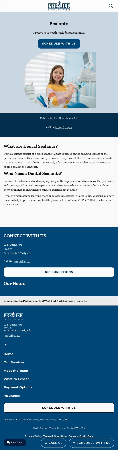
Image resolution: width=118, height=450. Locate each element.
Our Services (14, 362)
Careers (73, 436)
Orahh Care (86, 436)
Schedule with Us (59, 43)
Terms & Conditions (55, 436)
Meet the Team (16, 371)
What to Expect (16, 379)
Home (8, 354)
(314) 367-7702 (63, 127)
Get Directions (59, 272)
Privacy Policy (33, 436)
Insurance (12, 395)
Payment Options (18, 387)
